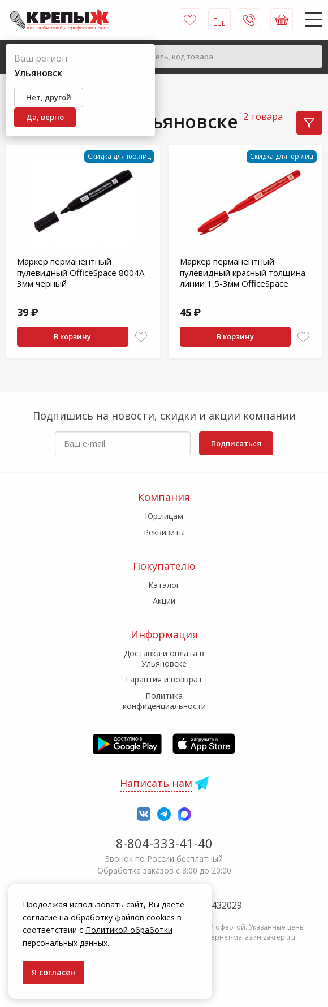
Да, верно (45, 117)
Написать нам (156, 783)
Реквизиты (164, 532)
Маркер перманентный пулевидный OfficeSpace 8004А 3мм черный (80, 272)
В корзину (72, 336)
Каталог (164, 585)
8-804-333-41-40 (164, 843)
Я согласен (53, 972)
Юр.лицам (164, 516)
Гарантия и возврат (164, 679)
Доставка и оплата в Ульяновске (164, 658)
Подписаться (236, 443)
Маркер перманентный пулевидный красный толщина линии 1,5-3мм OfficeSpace (242, 272)
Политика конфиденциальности (164, 700)
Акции (164, 600)
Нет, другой (48, 97)
